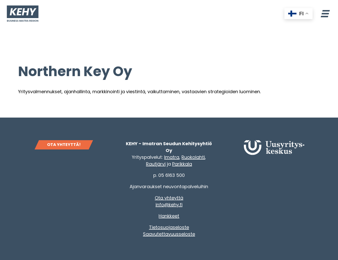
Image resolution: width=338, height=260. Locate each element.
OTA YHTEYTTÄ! (64, 144)
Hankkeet (169, 216)
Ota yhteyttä (169, 198)
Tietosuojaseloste (169, 227)
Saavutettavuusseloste (169, 234)
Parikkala (182, 164)
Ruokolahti (193, 157)
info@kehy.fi (169, 204)
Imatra (171, 157)
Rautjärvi (156, 164)
